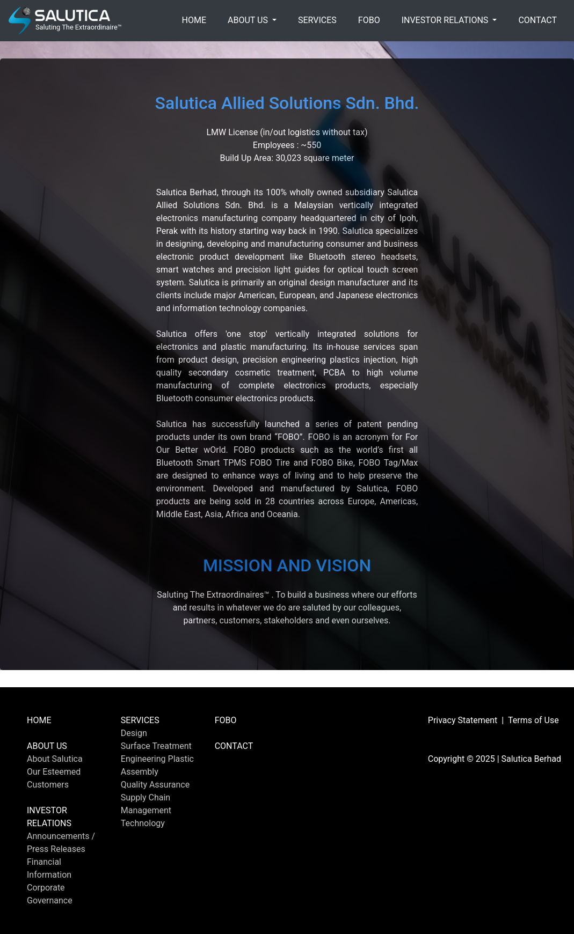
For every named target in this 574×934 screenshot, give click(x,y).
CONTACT (537, 20)
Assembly (139, 772)
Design (134, 733)
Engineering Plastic (157, 759)
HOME (194, 20)
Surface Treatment (156, 746)
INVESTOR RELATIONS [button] (446, 20)
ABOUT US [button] (249, 20)
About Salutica (55, 759)
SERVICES (317, 20)
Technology (143, 823)
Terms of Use (533, 720)
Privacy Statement (462, 720)
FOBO (369, 20)
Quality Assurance (155, 784)
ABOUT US (47, 746)
